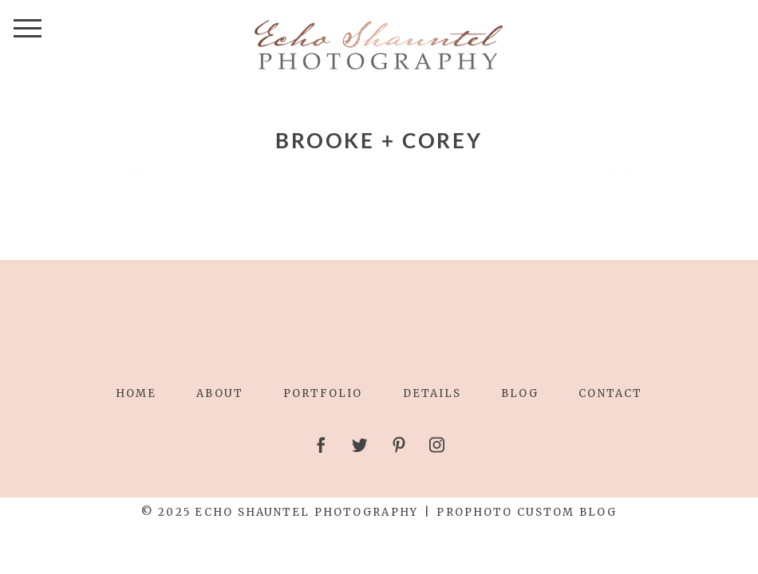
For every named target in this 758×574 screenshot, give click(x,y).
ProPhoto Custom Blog (526, 512)
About (219, 393)
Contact (610, 393)
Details (432, 393)
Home (136, 393)
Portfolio (323, 393)
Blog (520, 393)
